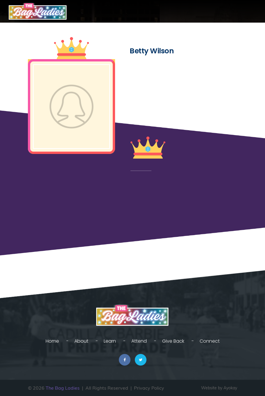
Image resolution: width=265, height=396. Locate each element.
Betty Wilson (152, 51)
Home (52, 341)
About (81, 341)
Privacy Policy (149, 388)
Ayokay (230, 387)
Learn (110, 341)
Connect (210, 341)
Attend (139, 341)
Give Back (173, 341)
